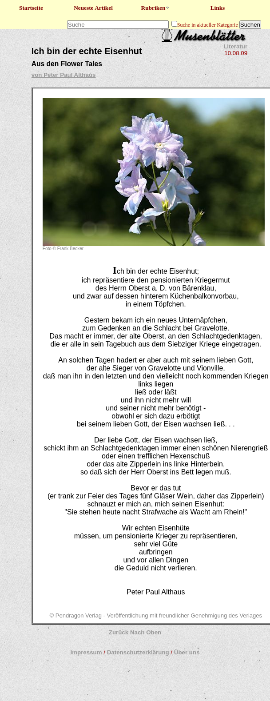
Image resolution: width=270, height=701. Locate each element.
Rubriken (155, 7)
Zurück (118, 632)
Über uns (187, 652)
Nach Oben (145, 632)
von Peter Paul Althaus (64, 75)
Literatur (235, 46)
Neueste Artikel (93, 7)
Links (217, 7)
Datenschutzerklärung (138, 652)
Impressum (86, 652)
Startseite (31, 7)
